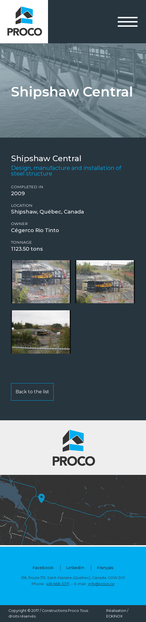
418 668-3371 (57, 584)
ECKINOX (114, 616)
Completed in (27, 187)
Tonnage (21, 242)
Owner (19, 224)
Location (21, 205)
